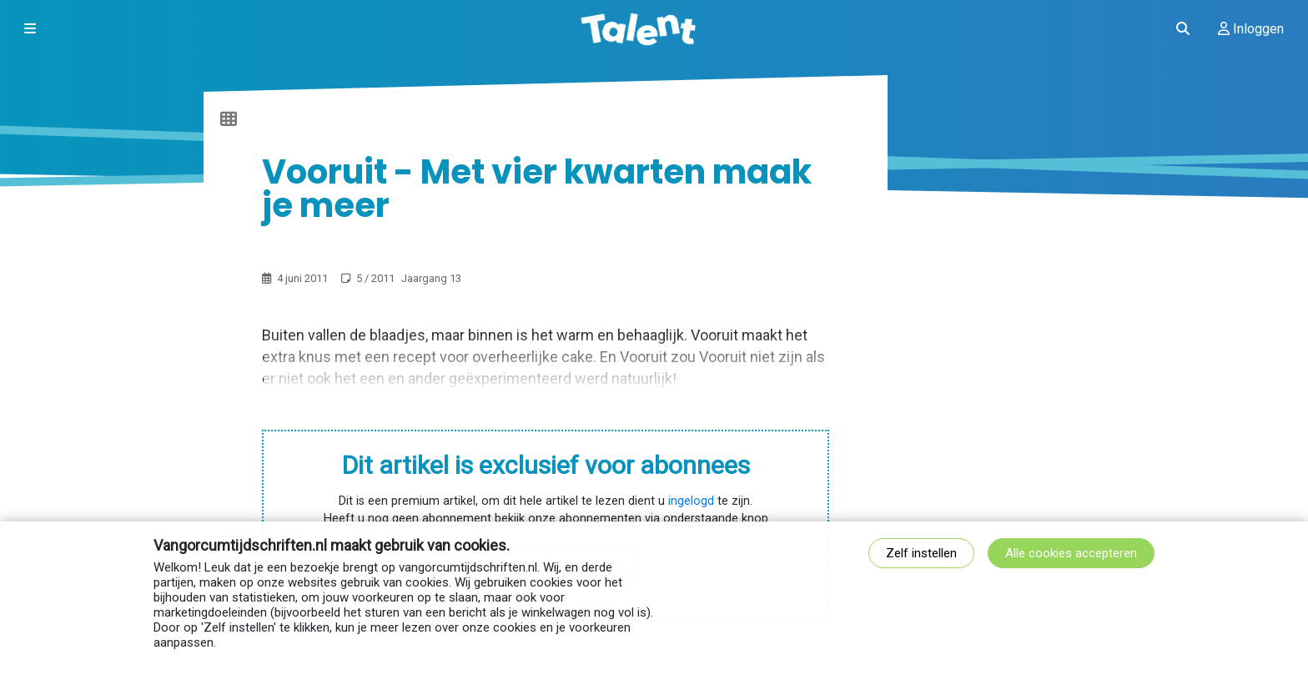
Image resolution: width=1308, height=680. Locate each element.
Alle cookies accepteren (1071, 553)
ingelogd (691, 501)
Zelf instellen (921, 553)
